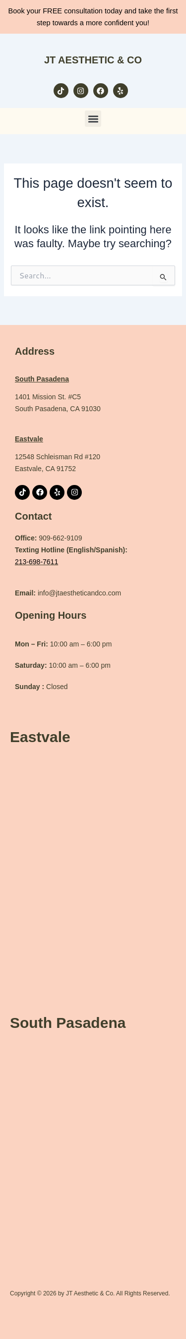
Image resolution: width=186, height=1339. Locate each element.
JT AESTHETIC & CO (93, 59)
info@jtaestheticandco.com (68, 593)
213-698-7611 (36, 562)
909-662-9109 (60, 538)
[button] (93, 118)
